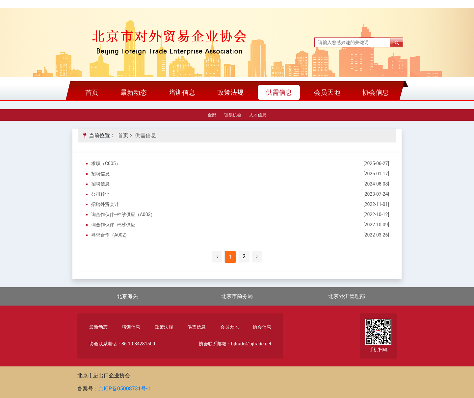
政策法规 (230, 92)
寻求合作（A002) (109, 234)
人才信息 (257, 114)
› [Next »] (257, 256)
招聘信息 (100, 173)
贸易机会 (232, 114)
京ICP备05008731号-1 (124, 389)
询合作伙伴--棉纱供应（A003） (123, 214)
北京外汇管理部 (346, 296)
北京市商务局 (237, 296)
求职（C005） (105, 163)
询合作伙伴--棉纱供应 (113, 224)
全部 (212, 114)
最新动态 (133, 92)
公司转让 (100, 194)
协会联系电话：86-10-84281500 (122, 343)
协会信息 (375, 92)
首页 (91, 92)
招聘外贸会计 (105, 204)
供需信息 (279, 92)
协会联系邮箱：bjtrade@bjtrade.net (235, 343)
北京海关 (127, 296)
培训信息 (182, 92)
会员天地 (327, 92)
